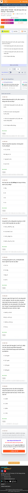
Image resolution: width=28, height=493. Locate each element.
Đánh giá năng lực (4, 7)
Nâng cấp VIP (14, 451)
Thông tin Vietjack (6, 486)
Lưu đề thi (20, 22)
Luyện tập (14, 31)
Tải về (21, 20)
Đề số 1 (2, 26)
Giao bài (7, 22)
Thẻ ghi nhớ (5, 31)
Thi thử (23, 31)
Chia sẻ (7, 20)
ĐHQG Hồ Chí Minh (12, 7)
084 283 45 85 (7, 477)
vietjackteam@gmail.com (9, 478)
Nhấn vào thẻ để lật (14, 65)
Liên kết (3, 484)
